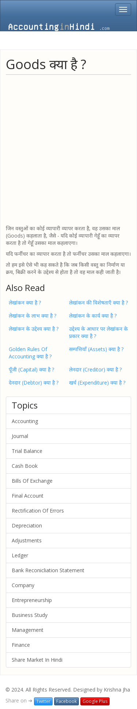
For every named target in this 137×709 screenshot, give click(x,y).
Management (27, 629)
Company (23, 585)
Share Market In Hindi (37, 659)
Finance (21, 644)
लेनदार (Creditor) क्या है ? (95, 369)
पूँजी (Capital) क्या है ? (31, 369)
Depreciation (27, 525)
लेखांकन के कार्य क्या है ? (93, 315)
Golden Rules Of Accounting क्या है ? (30, 353)
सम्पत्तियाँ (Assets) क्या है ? (96, 349)
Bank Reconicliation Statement (48, 570)
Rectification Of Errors (38, 510)
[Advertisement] (68, 149)
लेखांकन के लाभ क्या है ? (32, 315)
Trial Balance (27, 450)
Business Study (29, 615)
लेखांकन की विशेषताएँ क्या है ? (98, 302)
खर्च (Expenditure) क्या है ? (97, 382)
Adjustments (27, 540)
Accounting (25, 421)
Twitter (43, 701)
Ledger (20, 555)
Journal (20, 436)
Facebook (66, 701)
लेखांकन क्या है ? (25, 302)
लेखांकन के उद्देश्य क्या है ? (33, 328)
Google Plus (95, 701)
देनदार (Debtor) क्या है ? (33, 382)
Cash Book (25, 465)
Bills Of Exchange (32, 480)
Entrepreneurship (32, 600)
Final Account (27, 495)
